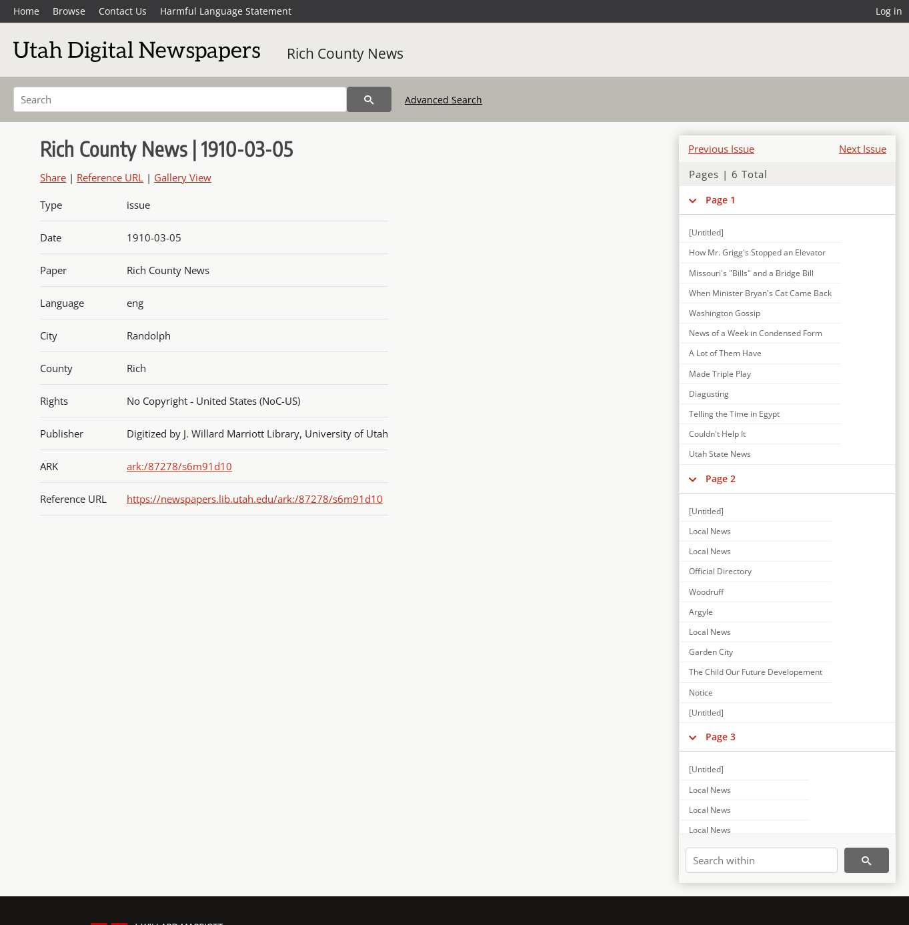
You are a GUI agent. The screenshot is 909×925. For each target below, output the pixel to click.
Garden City (711, 652)
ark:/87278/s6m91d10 (179, 466)
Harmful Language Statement (225, 11)
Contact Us (123, 11)
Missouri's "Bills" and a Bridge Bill (751, 273)
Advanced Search (443, 99)
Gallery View (182, 177)
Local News (710, 531)
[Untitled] (706, 232)
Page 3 (721, 736)
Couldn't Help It (717, 433)
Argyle (701, 612)
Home (26, 11)
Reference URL (110, 177)
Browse (69, 11)
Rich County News (345, 53)
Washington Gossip (724, 313)
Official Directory (720, 571)
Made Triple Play (720, 373)
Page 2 (721, 478)
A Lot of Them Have (725, 353)
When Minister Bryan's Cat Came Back (760, 293)
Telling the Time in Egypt (734, 413)
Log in (889, 11)
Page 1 (721, 199)
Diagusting (709, 393)
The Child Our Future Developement (755, 672)
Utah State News (720, 453)
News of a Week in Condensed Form (755, 333)
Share (53, 177)
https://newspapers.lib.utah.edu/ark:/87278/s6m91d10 (255, 499)
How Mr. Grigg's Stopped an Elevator (757, 252)
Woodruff (706, 592)
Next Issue (862, 148)
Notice (701, 692)
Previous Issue (721, 148)
